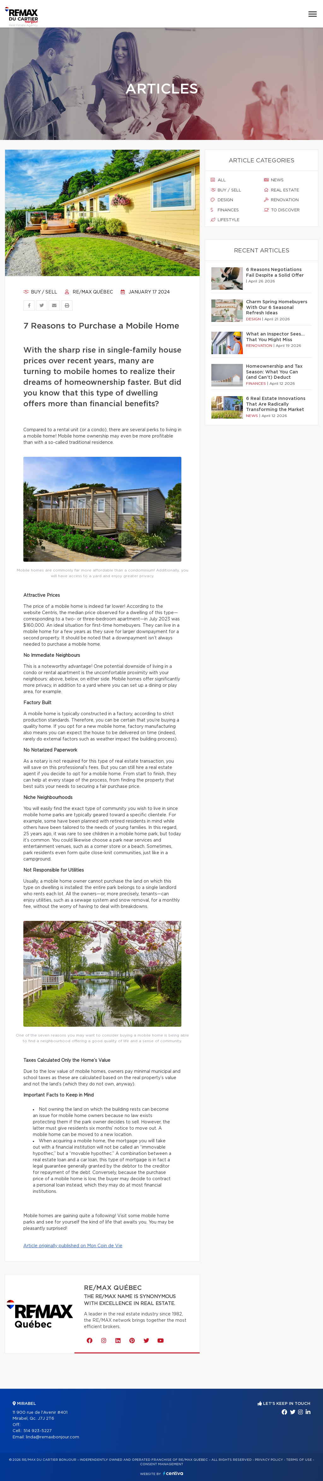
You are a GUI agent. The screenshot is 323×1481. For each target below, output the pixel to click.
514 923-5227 (37, 1431)
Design (222, 200)
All (218, 180)
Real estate (281, 190)
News (274, 180)
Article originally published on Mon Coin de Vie (72, 1246)
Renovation (281, 200)
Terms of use (299, 1459)
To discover (282, 210)
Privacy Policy (269, 1459)
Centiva (173, 1473)
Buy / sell (40, 292)
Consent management (161, 1464)
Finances (225, 210)
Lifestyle (225, 220)
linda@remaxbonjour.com (52, 1437)
